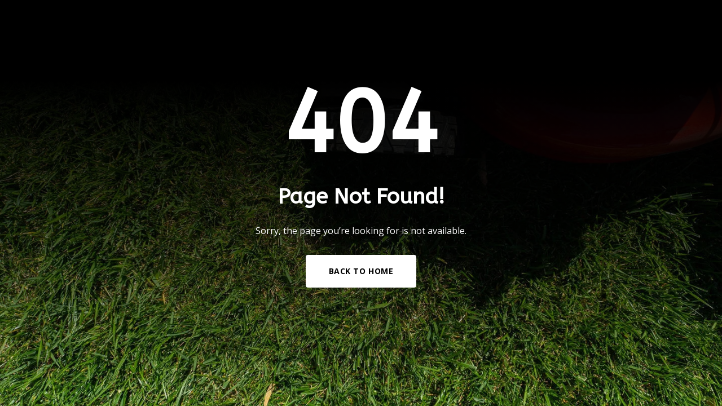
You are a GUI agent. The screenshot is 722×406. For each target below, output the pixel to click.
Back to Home (361, 271)
